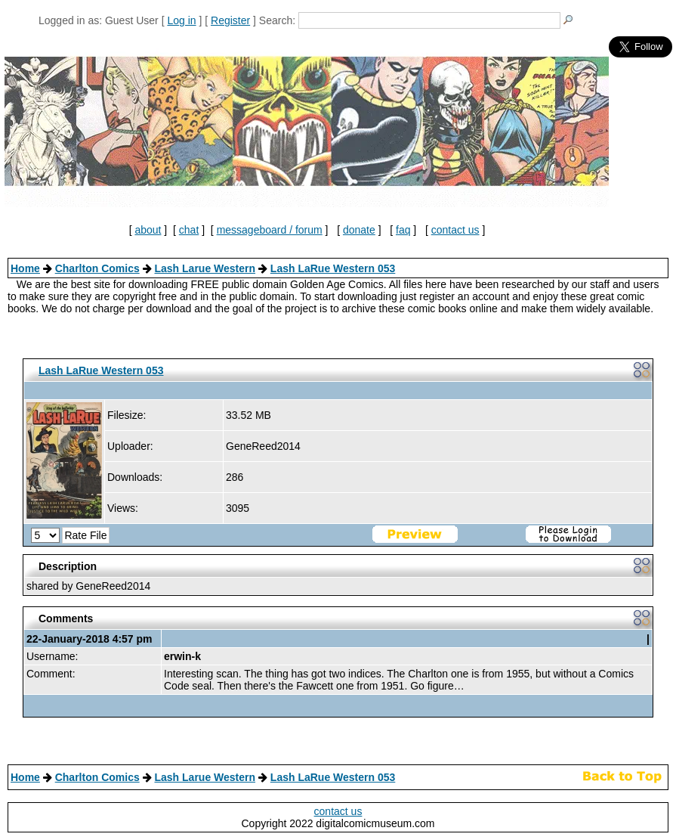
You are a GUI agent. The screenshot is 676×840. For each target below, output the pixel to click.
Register (230, 20)
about (147, 230)
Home (25, 268)
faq (403, 230)
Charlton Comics (97, 268)
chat (189, 230)
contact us (455, 230)
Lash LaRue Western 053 (332, 268)
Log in (181, 20)
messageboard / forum (270, 230)
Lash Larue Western (204, 268)
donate (359, 230)
